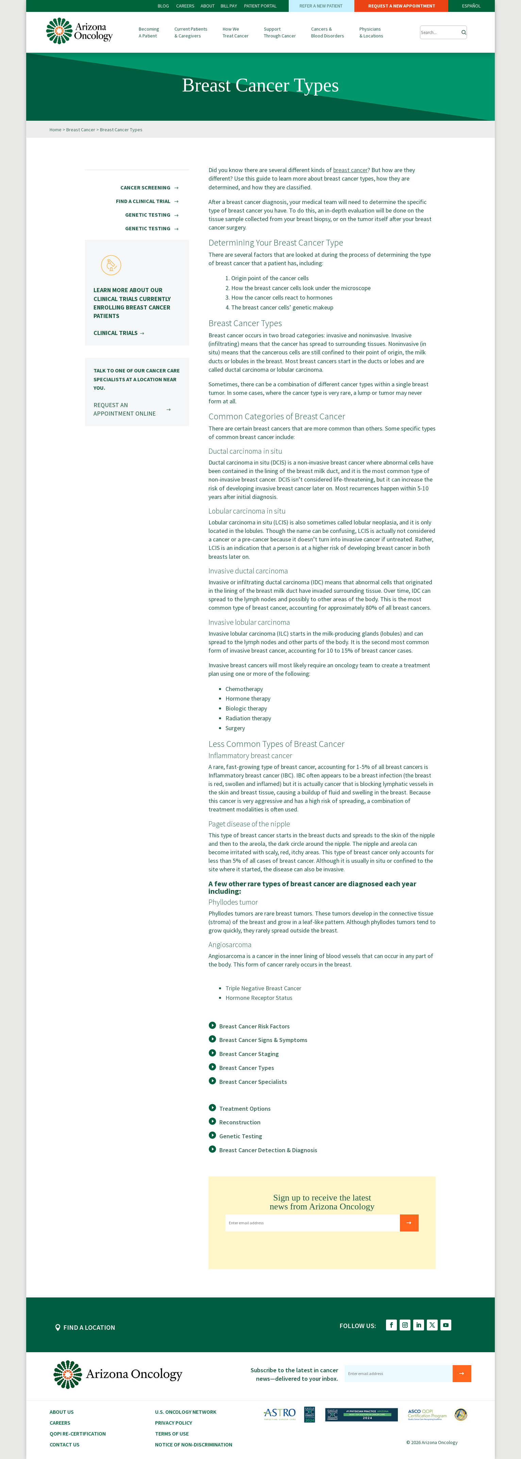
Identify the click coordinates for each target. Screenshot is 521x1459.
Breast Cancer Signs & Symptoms (263, 1040)
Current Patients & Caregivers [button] (190, 32)
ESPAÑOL (471, 6)
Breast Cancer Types (246, 1068)
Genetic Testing (240, 1136)
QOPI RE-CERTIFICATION (78, 1433)
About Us (62, 1411)
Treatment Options (245, 1108)
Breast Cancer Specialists (253, 1082)
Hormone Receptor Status (258, 998)
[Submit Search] (443, 32)
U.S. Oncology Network (185, 1411)
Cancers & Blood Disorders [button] (327, 32)
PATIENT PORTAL (260, 6)
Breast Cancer (80, 130)
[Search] (462, 31)
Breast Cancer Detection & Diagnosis (268, 1150)
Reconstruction (239, 1122)
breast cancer (350, 170)
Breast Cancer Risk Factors (254, 1026)
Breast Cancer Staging (249, 1054)
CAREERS (185, 6)
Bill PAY (229, 6)
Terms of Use (172, 1433)
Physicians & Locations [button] (371, 32)
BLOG (164, 6)
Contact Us (65, 1444)
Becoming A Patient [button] (149, 32)
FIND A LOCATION (89, 1327)
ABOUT (208, 6)
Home (56, 130)
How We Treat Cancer (236, 32)
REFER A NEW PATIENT (321, 6)
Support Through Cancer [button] (280, 32)
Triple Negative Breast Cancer (263, 988)
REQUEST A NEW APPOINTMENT (401, 6)
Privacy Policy (173, 1422)
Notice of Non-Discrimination (193, 1444)
